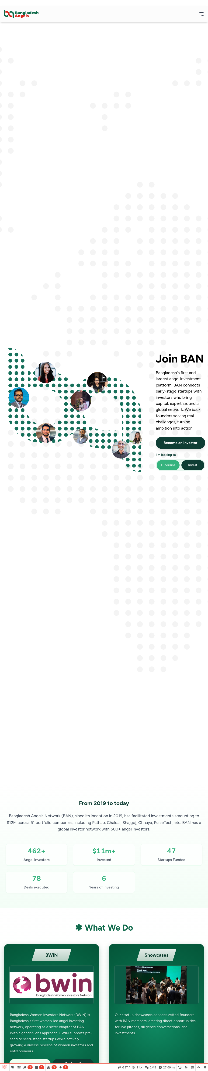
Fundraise (168, 465)
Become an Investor (181, 443)
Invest (192, 465)
